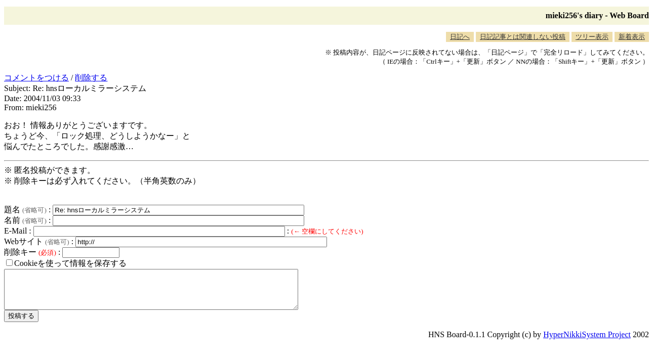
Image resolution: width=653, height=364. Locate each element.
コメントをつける (36, 77)
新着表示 (632, 36)
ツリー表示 (592, 36)
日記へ (460, 36)
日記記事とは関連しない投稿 (522, 36)
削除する (91, 77)
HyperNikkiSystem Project (587, 342)
